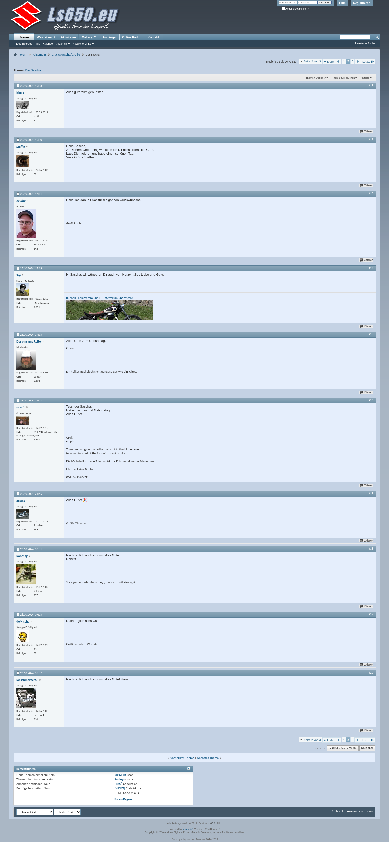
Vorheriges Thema (182, 758)
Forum (24, 37)
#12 (371, 139)
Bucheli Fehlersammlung (82, 298)
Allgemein (39, 54)
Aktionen (61, 43)
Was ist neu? (46, 37)
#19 (371, 614)
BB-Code (120, 775)
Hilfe (342, 3)
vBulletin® (188, 829)
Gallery (89, 37)
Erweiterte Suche (365, 43)
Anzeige (365, 77)
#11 (371, 85)
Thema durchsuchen (343, 77)
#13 (371, 193)
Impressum (349, 811)
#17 (371, 493)
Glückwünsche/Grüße (66, 54)
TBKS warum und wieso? (117, 298)
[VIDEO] (119, 788)
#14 (371, 268)
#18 (371, 548)
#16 (371, 400)
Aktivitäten (68, 37)
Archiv (336, 811)
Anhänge (109, 37)
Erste (329, 61)
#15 (371, 334)
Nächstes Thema (208, 758)
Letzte (368, 61)
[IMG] (118, 784)
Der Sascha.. (34, 70)
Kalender (48, 43)
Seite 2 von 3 (312, 61)
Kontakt (153, 37)
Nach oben (367, 748)
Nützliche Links (81, 43)
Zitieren (366, 131)
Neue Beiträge (23, 43)
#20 (371, 672)
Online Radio (131, 37)
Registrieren (361, 3)
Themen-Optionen (316, 77)
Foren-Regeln (123, 799)
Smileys (119, 779)
